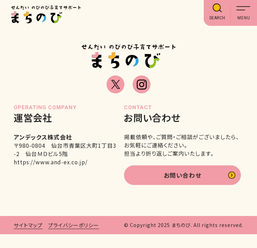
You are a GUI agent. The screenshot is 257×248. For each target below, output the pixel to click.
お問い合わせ (182, 175)
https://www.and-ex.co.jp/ (51, 162)
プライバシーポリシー (73, 225)
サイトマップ (28, 225)
